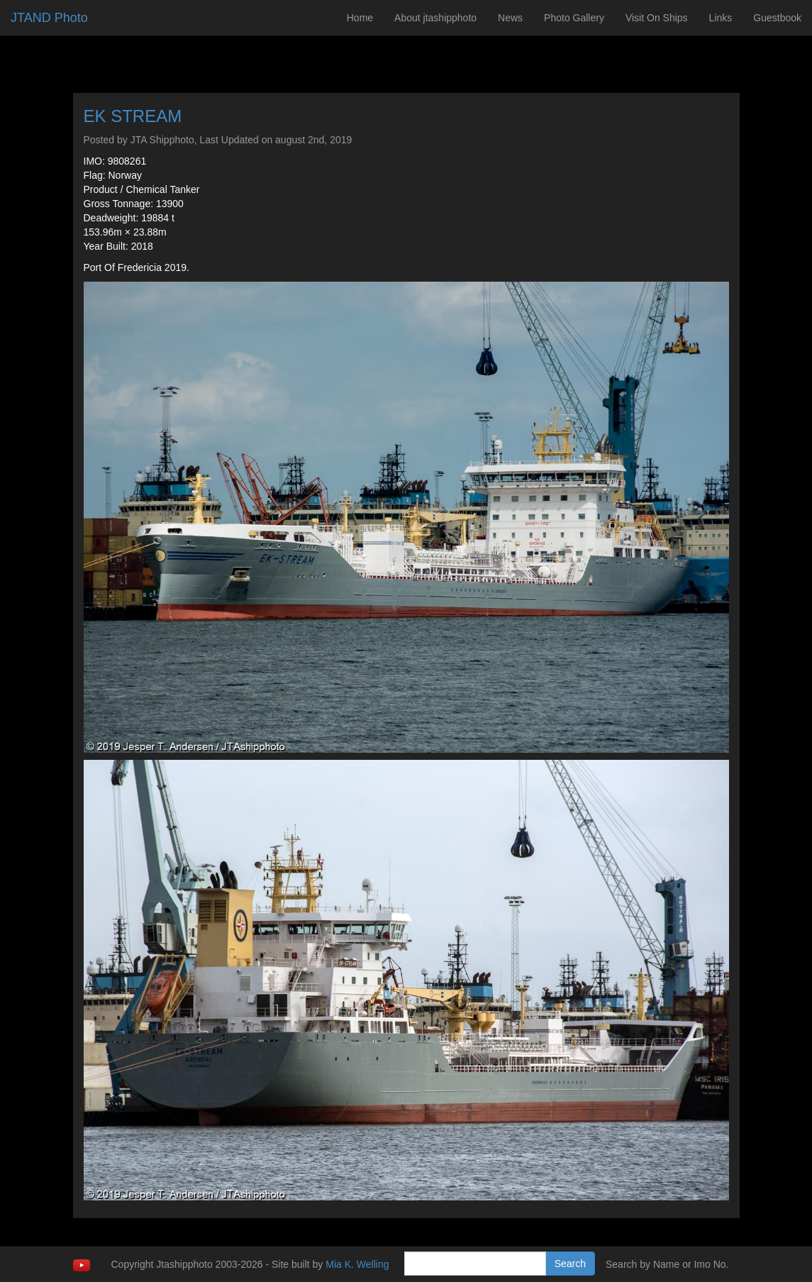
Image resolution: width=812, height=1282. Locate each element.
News (510, 17)
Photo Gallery (574, 17)
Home (360, 17)
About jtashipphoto (435, 17)
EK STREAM (133, 116)
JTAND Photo (49, 18)
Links (721, 17)
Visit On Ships (656, 17)
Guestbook (777, 17)
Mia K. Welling (357, 1264)
